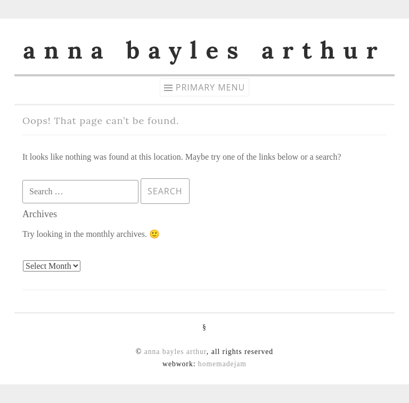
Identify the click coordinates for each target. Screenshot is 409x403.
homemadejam (222, 364)
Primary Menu (210, 87)
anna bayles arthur (204, 50)
